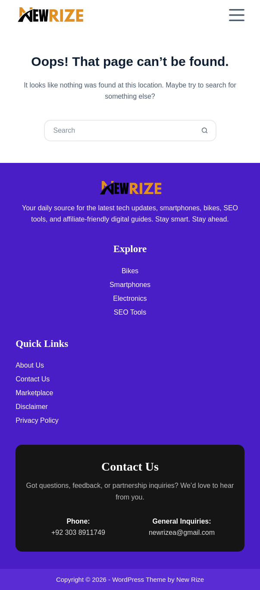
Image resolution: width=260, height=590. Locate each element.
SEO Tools (130, 312)
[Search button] (205, 130)
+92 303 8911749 (78, 532)
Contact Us (33, 379)
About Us (30, 365)
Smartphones (130, 284)
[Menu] (236, 15)
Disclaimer (32, 406)
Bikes (130, 271)
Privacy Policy (37, 420)
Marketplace (34, 392)
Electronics (130, 298)
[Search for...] (119, 130)
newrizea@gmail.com (182, 532)
